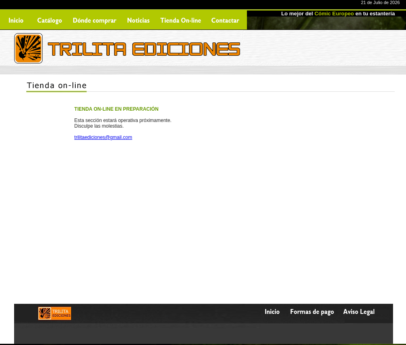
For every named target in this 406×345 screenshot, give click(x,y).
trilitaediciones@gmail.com (103, 137)
